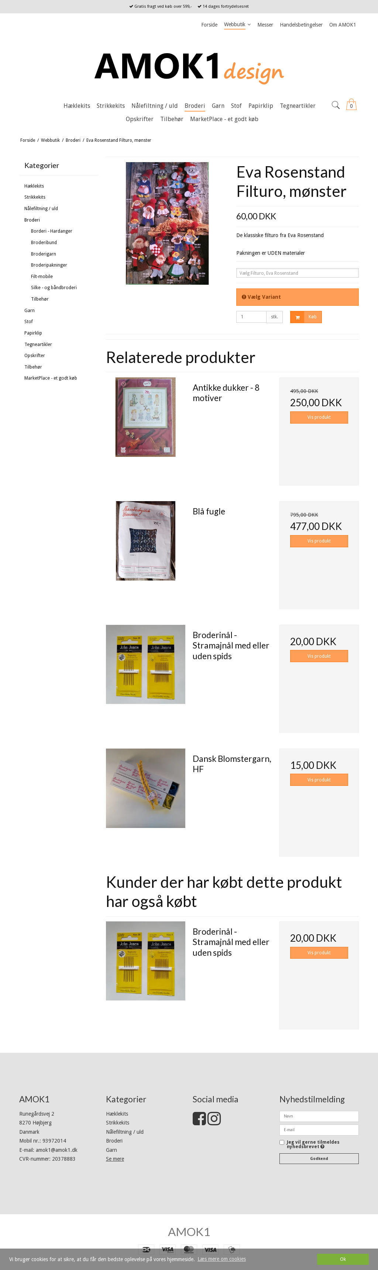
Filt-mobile (42, 276)
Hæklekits (34, 186)
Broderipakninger (49, 265)
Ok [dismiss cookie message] (343, 1259)
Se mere (115, 1159)
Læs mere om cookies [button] (221, 1259)
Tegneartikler (38, 344)
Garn (29, 310)
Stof (28, 321)
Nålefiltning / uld (41, 208)
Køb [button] (304, 317)
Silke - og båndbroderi (54, 287)
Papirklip (33, 333)
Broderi (32, 220)
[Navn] (319, 1116)
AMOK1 (189, 1232)
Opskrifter (34, 355)
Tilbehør (40, 299)
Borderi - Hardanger (51, 231)
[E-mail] (319, 1130)
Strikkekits (34, 197)
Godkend (319, 1158)
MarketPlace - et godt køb (50, 378)
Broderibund (44, 242)
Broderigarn (43, 254)
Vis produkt (319, 417)
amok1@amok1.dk (57, 1150)
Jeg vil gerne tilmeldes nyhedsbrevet (313, 1144)
